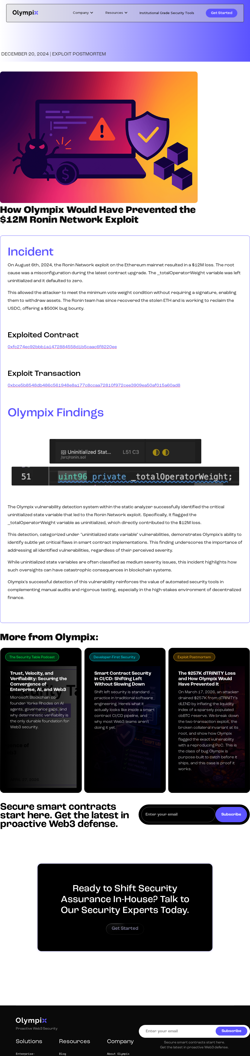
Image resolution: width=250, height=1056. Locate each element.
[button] (83, 12)
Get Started (221, 13)
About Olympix (118, 1054)
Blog (62, 1054)
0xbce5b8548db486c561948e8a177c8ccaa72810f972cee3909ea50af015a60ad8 (94, 385)
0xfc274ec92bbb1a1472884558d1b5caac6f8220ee (62, 347)
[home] (25, 13)
